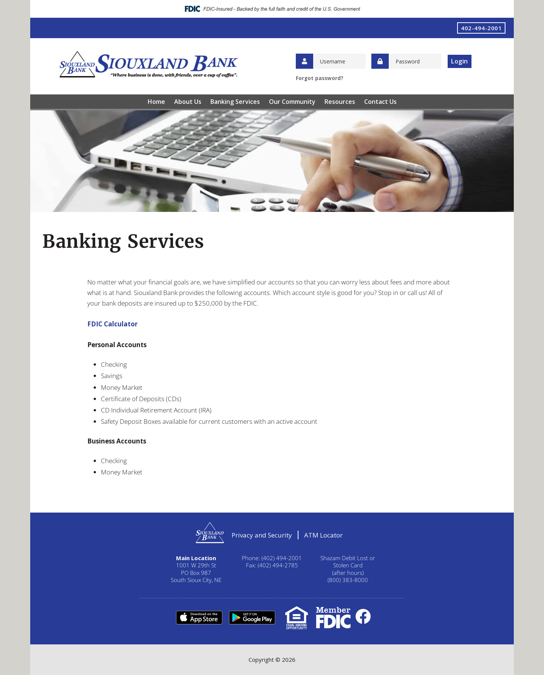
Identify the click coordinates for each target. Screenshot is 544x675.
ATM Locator (323, 535)
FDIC (333, 617)
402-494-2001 (481, 28)
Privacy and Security (262, 535)
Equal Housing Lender (296, 617)
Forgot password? (319, 78)
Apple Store (199, 617)
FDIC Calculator (112, 324)
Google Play (252, 617)
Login (459, 61)
